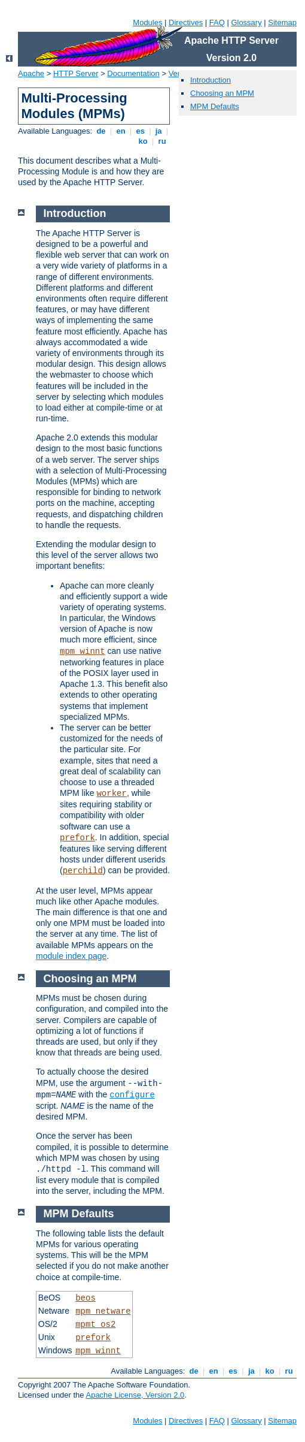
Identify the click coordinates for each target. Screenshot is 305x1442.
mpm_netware (102, 1311)
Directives (186, 22)
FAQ (217, 22)
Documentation (133, 73)
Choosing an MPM (222, 93)
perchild (83, 871)
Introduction (210, 80)
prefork (77, 838)
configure (132, 1095)
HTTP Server (76, 73)
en (120, 130)
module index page (71, 956)
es (140, 130)
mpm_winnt (82, 651)
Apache (31, 73)
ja (158, 130)
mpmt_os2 (95, 1324)
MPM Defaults (214, 106)
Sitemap (282, 22)
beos (85, 1298)
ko (143, 141)
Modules (147, 22)
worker (111, 793)
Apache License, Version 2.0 (135, 1394)
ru (162, 141)
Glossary (246, 22)
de (101, 130)
